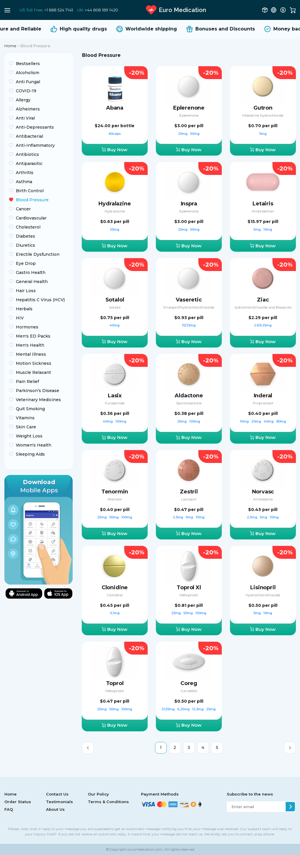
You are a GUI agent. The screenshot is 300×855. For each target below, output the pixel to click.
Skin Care (26, 427)
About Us (55, 809)
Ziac (263, 300)
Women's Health (33, 445)
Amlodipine (263, 499)
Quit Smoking (30, 408)
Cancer (23, 209)
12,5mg (198, 709)
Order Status (17, 801)
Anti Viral (25, 118)
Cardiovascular (31, 218)
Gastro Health (30, 272)
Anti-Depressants (35, 127)
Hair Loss (26, 290)
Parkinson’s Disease (37, 390)
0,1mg (115, 613)
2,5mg (178, 517)
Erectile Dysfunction (37, 254)
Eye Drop (26, 263)
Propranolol (263, 403)
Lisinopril (188, 499)
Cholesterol (28, 227)
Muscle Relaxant (33, 372)
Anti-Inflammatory (35, 145)
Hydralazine (114, 203)
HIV (20, 318)
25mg (183, 134)
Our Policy (98, 794)
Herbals (24, 308)
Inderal (263, 395)
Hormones (27, 327)
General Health (32, 281)
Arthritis (24, 172)
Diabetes (25, 236)
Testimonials (59, 801)
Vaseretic (189, 300)
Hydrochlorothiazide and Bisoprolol (263, 307)
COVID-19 (26, 90)
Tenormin (114, 491)
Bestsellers (28, 63)
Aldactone (189, 395)
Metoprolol (189, 595)
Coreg (188, 683)
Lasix (115, 395)
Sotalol (114, 300)
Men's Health (30, 345)
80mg (281, 421)
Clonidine (115, 587)
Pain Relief (27, 381)
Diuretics (25, 245)
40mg (115, 325)
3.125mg (168, 709)
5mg (263, 134)
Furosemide (115, 403)
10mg (267, 229)
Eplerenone (188, 108)
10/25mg (189, 325)
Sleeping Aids (30, 454)
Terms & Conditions (108, 801)
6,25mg (183, 709)
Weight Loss (29, 436)
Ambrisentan (263, 211)
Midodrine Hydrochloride (262, 115)
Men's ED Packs (33, 336)
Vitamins (25, 417)
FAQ (8, 809)
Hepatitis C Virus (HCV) (40, 299)
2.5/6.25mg (263, 325)
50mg (195, 134)
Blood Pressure (32, 199)
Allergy (23, 100)
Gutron (262, 108)
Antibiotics (27, 154)
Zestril (189, 491)
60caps (115, 134)
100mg (120, 421)
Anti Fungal (28, 81)
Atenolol (115, 499)
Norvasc (263, 491)
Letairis (263, 203)
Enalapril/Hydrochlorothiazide (188, 307)
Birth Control (30, 190)
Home (10, 45)
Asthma (24, 181)
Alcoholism (27, 72)
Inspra (189, 203)
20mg (256, 421)
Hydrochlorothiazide (263, 595)
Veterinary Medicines (38, 399)
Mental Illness (31, 354)
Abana (114, 108)
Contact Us (57, 794)
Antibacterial (29, 136)
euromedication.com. (145, 849)
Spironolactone (189, 403)
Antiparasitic (29, 163)
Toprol (115, 683)
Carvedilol (188, 691)
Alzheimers (28, 109)
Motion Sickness (33, 363)
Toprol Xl (189, 587)
